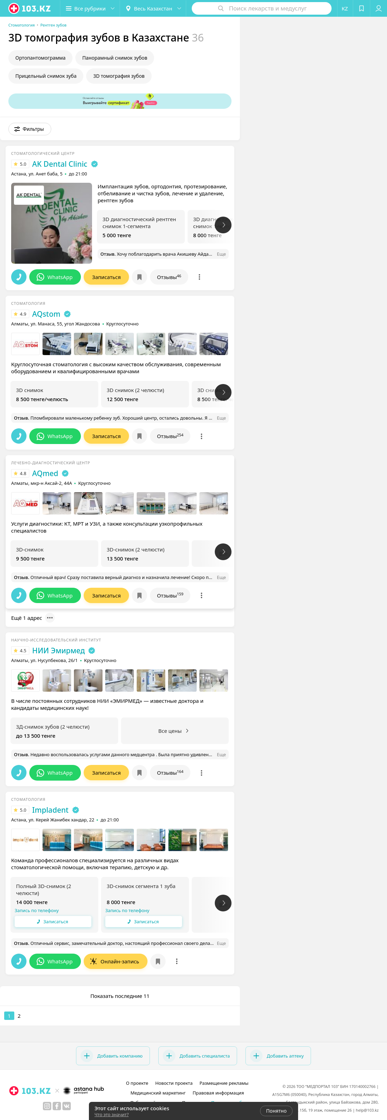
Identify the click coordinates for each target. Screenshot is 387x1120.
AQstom (46, 314)
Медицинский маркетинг (157, 1093)
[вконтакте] (66, 1106)
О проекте (137, 1083)
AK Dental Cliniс (59, 164)
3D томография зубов (118, 76)
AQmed (45, 473)
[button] (90, 8)
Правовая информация (218, 1093)
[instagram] (47, 1106)
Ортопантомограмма (40, 57)
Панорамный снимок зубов (114, 57)
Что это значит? (111, 1114)
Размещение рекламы (223, 1083)
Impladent (50, 810)
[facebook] (57, 1106)
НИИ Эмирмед (58, 650)
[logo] (30, 8)
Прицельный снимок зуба (45, 76)
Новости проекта (173, 1083)
